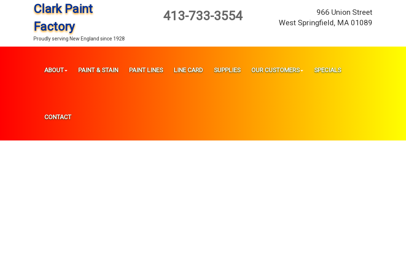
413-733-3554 (203, 16)
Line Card (188, 70)
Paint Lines (146, 70)
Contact (57, 117)
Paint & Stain (98, 70)
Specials (327, 70)
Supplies (227, 70)
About (55, 70)
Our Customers (277, 70)
